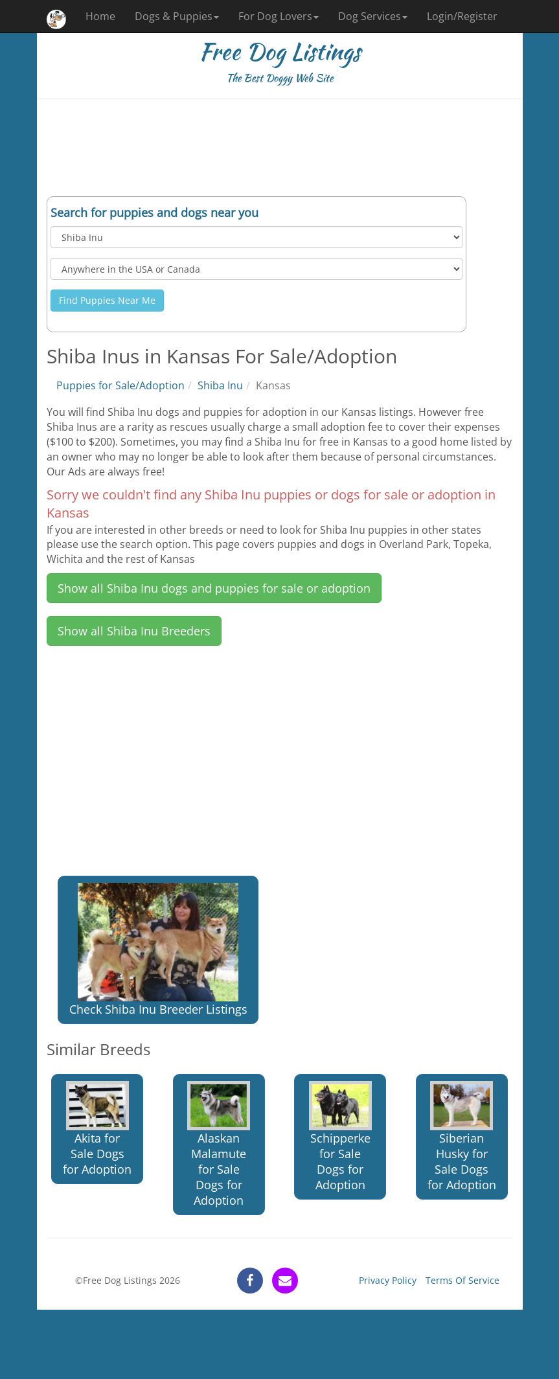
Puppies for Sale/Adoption (120, 385)
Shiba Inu (220, 385)
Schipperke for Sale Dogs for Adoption (340, 1136)
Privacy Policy (387, 1280)
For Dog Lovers (278, 16)
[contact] (285, 1281)
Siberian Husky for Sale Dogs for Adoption (462, 1136)
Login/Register (462, 16)
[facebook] (250, 1281)
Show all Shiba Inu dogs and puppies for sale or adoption (214, 588)
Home (100, 16)
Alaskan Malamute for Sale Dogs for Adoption (218, 1144)
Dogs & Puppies (177, 16)
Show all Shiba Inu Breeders (134, 631)
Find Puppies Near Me (107, 300)
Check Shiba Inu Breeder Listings (158, 950)
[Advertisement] (280, 148)
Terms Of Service (462, 1280)
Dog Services (372, 16)
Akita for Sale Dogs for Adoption (97, 1128)
